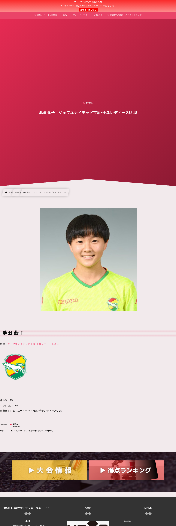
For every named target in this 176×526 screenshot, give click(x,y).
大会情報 (127, 521)
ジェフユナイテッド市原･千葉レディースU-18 (33, 344)
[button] (168, 4)
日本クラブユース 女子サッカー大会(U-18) (88, 6)
